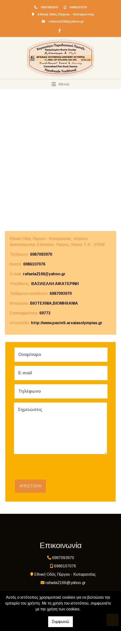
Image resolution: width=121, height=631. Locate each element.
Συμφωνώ (60, 622)
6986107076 (78, 7)
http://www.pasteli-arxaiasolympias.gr (66, 323)
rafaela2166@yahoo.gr (66, 21)
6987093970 (49, 7)
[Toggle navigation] (60, 84)
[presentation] (51, 467)
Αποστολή (30, 486)
